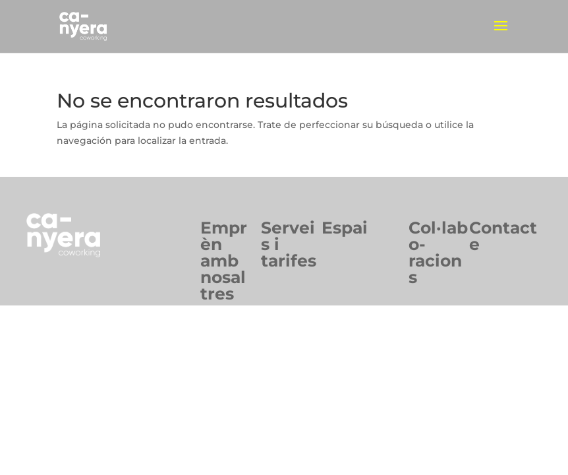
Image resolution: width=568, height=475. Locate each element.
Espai (345, 228)
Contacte (503, 236)
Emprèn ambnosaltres (223, 260)
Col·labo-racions (438, 252)
